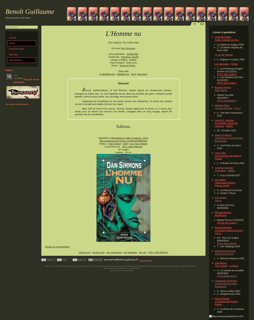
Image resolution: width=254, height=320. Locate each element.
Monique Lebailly (130, 57)
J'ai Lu (237, 108)
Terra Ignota (221, 266)
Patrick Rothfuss (223, 135)
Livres (12, 43)
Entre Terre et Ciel (224, 254)
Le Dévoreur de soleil (226, 283)
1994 (125, 143)
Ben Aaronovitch (223, 227)
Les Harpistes (222, 64)
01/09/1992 (132, 54)
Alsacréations (134, 268)
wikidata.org (123, 74)
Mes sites (13, 54)
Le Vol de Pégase (224, 54)
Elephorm (123, 268)
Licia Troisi (220, 153)
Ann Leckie (220, 197)
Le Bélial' (234, 266)
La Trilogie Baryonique (226, 301)
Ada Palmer (221, 263)
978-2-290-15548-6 (227, 243)
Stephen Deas (222, 105)
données (142, 74)
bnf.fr (133, 74)
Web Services (15, 60)
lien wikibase (130, 252)
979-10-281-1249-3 (227, 223)
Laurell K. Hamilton (224, 120)
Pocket (234, 64)
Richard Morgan (223, 212)
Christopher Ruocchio (226, 280)
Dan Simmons (128, 48)
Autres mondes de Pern (227, 40)
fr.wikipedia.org (107, 74)
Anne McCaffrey (223, 37)
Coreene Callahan (224, 167)
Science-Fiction (127, 65)
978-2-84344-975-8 (227, 276)
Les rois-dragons (223, 108)
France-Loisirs (222, 185)
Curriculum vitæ (16, 49)
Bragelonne (220, 141)
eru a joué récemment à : (18, 104)
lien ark (142, 252)
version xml (84, 252)
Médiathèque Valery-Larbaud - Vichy (130, 138)
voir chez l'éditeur (139, 143)
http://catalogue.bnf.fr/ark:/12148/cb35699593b (123, 141)
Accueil (12, 38)
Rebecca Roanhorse (225, 251)
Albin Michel (221, 90)
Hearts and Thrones (225, 182)
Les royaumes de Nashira (228, 155)
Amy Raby (220, 179)
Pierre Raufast (222, 298)
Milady (229, 126)
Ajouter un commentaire (57, 246)
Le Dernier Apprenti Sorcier (228, 230)
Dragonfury (220, 170)
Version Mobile (145, 260)
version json (98, 252)
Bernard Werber (223, 87)
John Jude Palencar (132, 146)
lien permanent (114, 252)
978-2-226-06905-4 (158, 252)
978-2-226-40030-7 (227, 100)
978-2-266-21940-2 (227, 74)
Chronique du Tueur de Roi (228, 138)
